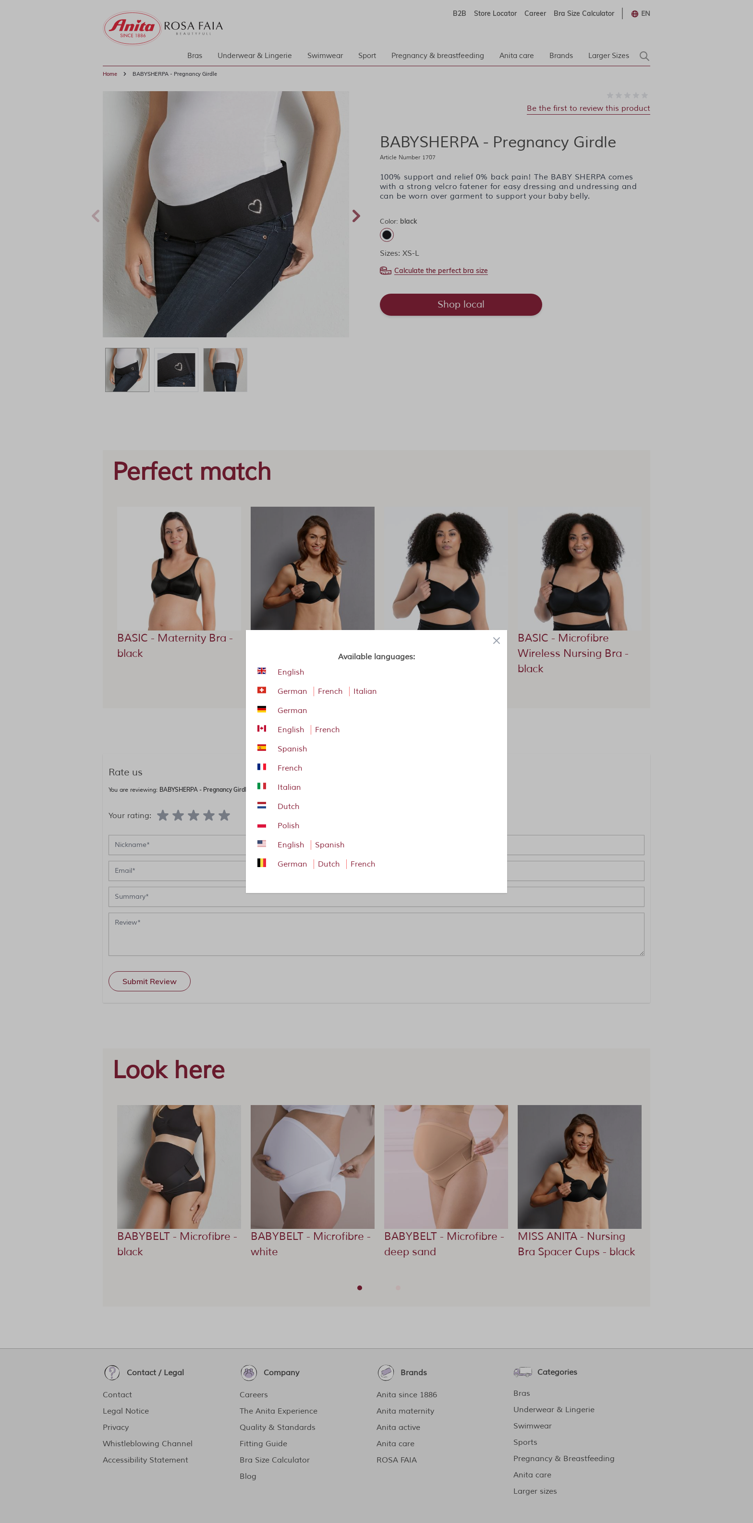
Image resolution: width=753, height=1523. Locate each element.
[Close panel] (496, 640)
